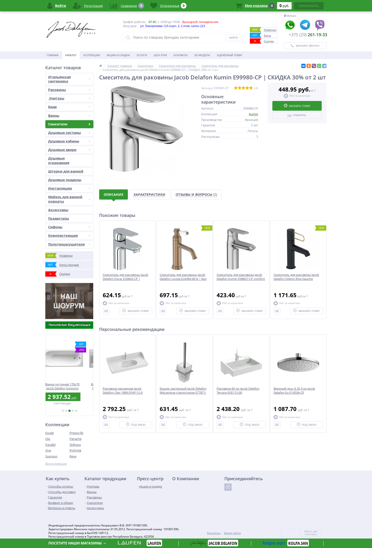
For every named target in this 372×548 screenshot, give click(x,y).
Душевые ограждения (58, 160)
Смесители (69, 124)
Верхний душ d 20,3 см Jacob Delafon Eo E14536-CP (294, 391)
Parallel (50, 445)
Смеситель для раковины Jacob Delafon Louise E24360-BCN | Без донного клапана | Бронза (183, 279)
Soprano (51, 456)
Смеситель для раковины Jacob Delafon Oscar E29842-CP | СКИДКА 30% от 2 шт (125, 279)
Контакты (180, 55)
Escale (49, 433)
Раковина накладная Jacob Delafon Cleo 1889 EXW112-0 (123, 391)
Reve (73, 456)
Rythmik (75, 450)
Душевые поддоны (64, 180)
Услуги (142, 55)
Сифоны (69, 227)
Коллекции (92, 55)
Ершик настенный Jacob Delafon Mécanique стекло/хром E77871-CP (183, 393)
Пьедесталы (58, 218)
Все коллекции (56, 464)
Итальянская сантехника (69, 79)
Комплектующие (69, 235)
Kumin (253, 114)
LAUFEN (154, 543)
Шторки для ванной (65, 171)
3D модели (202, 55)
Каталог (71, 55)
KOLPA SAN (298, 543)
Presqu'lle (76, 433)
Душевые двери (69, 149)
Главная (52, 55)
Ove (48, 450)
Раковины (69, 89)
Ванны (69, 115)
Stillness (75, 445)
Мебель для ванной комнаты (69, 199)
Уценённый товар (229, 55)
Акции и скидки (118, 55)
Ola (47, 439)
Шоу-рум (160, 55)
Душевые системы (69, 132)
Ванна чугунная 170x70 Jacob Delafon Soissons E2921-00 (69, 386)
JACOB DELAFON (223, 543)
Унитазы (69, 98)
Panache (76, 439)
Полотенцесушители (69, 244)
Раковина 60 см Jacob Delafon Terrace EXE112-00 (238, 391)
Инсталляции (69, 188)
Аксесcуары (58, 210)
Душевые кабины (69, 141)
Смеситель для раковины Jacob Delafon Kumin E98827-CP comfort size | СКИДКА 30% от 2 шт (241, 279)
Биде (69, 107)
